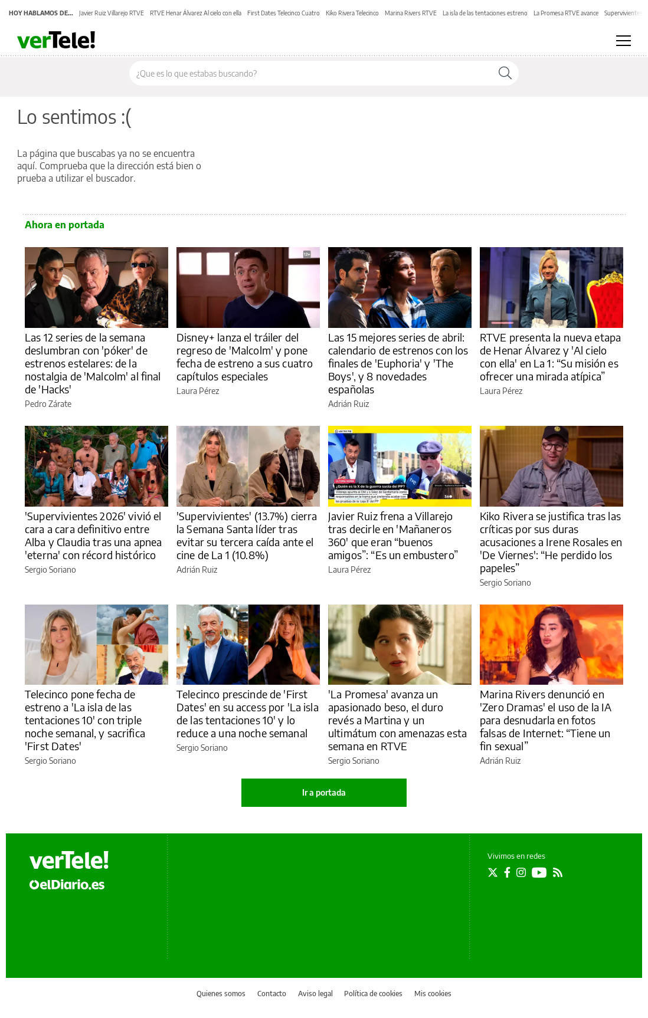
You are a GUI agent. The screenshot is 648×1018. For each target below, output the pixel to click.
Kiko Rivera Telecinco (352, 13)
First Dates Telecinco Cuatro (283, 13)
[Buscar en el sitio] (310, 73)
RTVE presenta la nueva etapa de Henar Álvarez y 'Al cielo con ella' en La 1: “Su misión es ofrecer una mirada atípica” (550, 356)
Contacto (271, 993)
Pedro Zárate (48, 404)
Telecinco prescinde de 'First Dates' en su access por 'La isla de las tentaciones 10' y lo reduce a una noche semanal (247, 713)
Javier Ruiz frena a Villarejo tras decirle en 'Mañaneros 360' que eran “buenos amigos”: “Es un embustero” (393, 535)
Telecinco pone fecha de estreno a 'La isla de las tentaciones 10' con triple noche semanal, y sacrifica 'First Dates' (85, 720)
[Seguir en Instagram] (521, 872)
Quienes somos (221, 993)
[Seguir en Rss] (557, 872)
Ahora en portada (64, 225)
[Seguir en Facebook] (507, 872)
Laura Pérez (197, 391)
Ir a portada (324, 792)
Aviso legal (315, 993)
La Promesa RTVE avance (566, 13)
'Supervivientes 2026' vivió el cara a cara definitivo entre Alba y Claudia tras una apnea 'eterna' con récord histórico (93, 535)
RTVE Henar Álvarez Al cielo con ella (195, 13)
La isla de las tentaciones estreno (485, 13)
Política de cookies (373, 993)
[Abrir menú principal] (623, 40)
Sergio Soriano (50, 569)
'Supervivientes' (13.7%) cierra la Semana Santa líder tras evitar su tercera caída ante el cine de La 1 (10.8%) (247, 535)
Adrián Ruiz (348, 404)
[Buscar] (505, 73)
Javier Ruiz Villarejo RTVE (111, 13)
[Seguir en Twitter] (492, 872)
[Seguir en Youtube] (539, 872)
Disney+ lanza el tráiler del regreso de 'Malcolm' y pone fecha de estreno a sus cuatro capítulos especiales (244, 356)
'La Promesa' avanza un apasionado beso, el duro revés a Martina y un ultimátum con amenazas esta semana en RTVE (397, 720)
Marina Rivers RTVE (411, 13)
